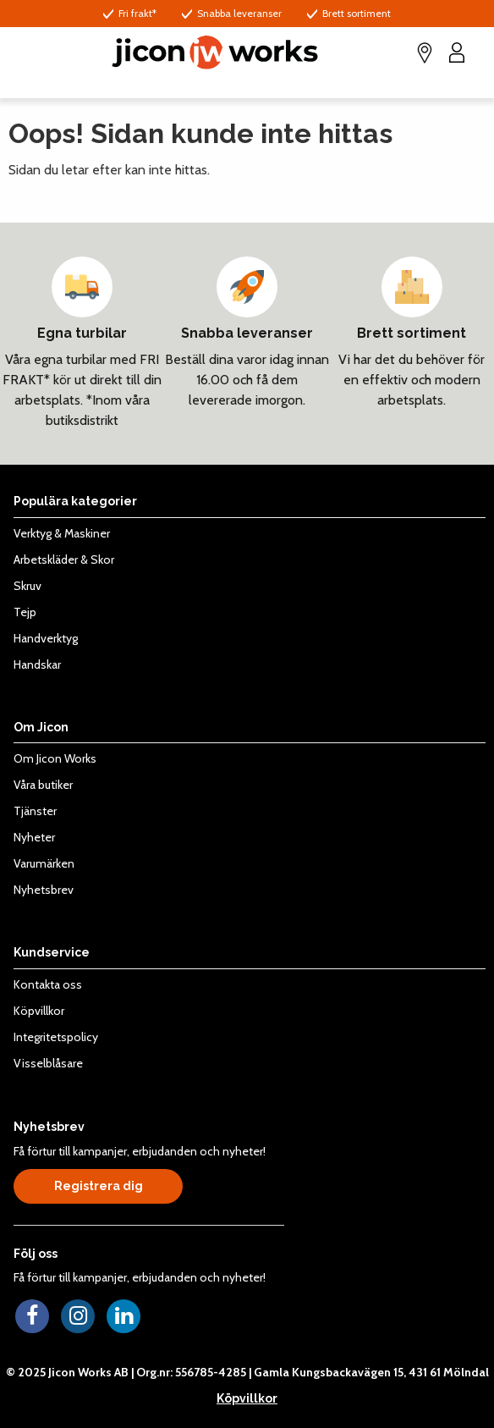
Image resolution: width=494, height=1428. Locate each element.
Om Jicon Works (55, 758)
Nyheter (34, 837)
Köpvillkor (39, 1010)
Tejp (25, 612)
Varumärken (44, 863)
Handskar (37, 664)
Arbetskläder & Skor (64, 559)
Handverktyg (46, 638)
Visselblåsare (48, 1063)
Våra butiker (43, 784)
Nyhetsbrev (44, 889)
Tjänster (35, 811)
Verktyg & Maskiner (62, 533)
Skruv (27, 585)
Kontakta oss (48, 984)
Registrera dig (98, 1186)
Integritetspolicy (56, 1037)
